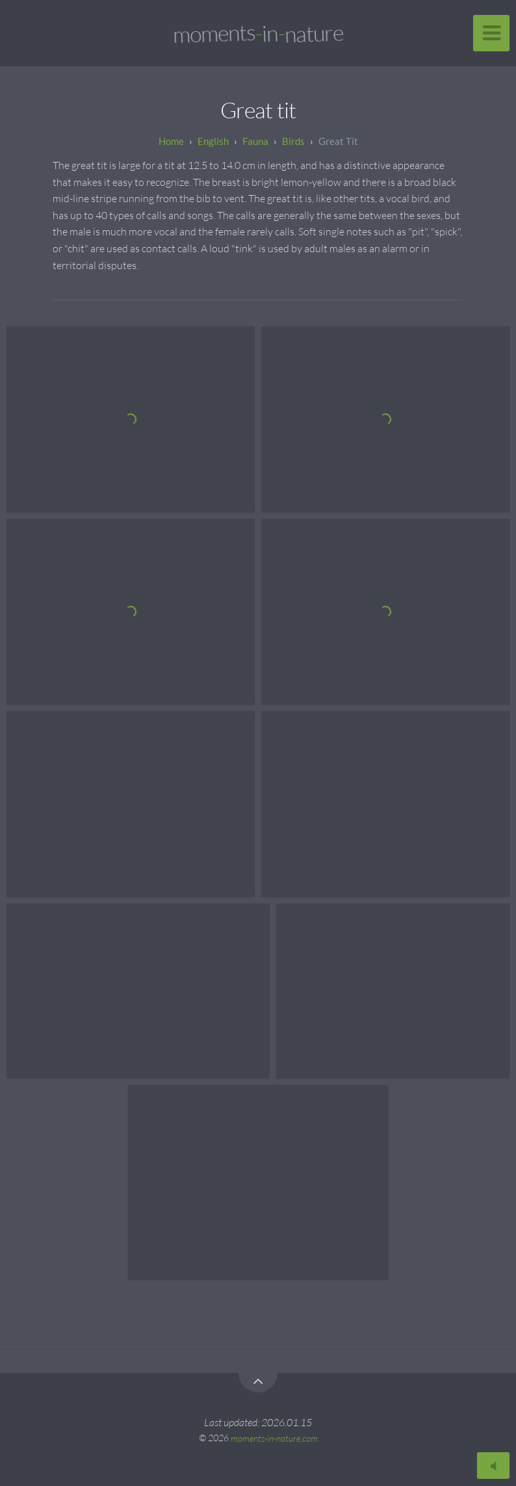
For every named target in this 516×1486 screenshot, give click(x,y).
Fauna (255, 141)
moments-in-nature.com (274, 1437)
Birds (293, 141)
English (213, 141)
